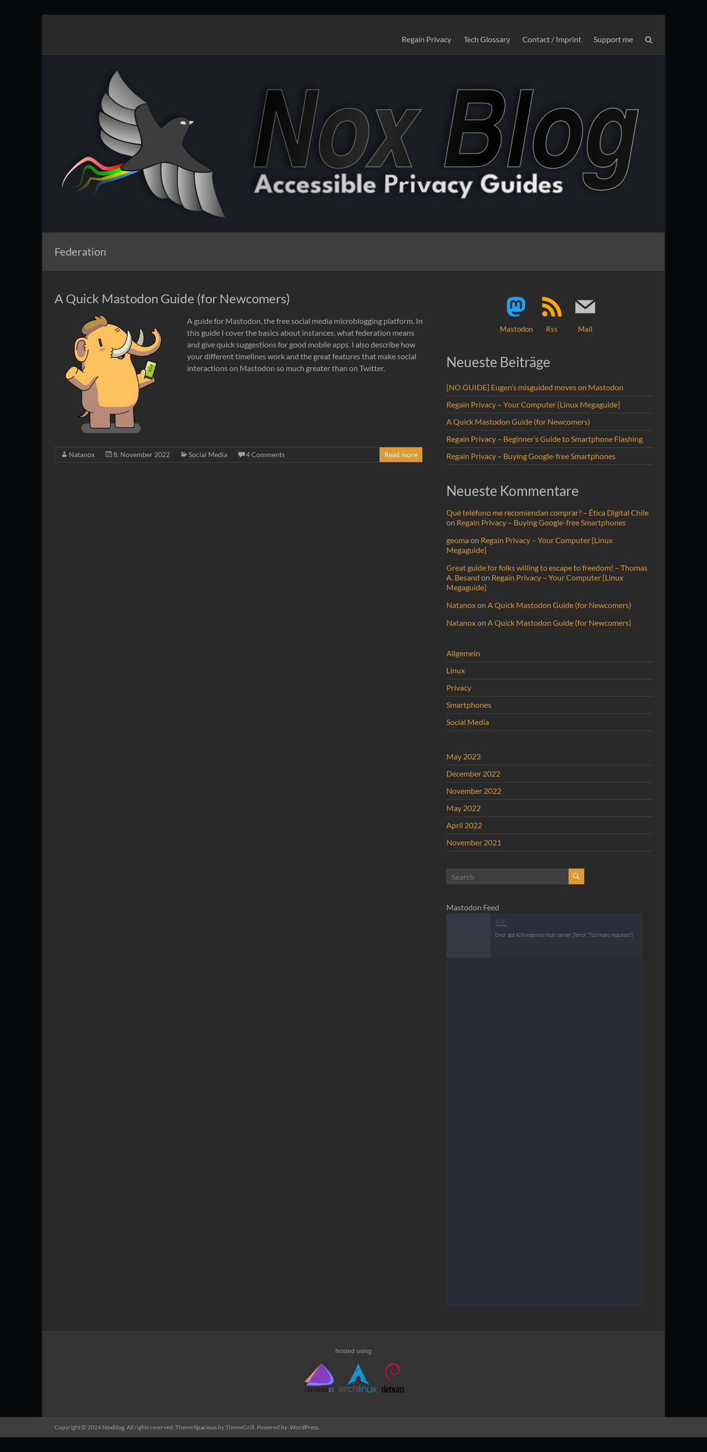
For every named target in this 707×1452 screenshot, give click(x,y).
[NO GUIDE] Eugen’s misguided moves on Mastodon (535, 387)
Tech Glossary (486, 39)
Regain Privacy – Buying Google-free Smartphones (531, 456)
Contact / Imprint (551, 39)
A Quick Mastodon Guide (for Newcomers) (172, 298)
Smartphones (468, 704)
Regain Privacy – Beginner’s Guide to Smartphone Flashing (544, 438)
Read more (400, 454)
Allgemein (463, 653)
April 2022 (464, 825)
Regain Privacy (426, 39)
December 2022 (473, 773)
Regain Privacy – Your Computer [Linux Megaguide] (533, 404)
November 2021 (473, 842)
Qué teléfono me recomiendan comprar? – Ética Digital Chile (547, 512)
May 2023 (463, 756)
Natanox (82, 454)
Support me (613, 39)
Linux (455, 670)
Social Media (208, 454)
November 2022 (473, 790)
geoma (457, 540)
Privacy (458, 687)
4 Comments (265, 454)
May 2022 (463, 808)
